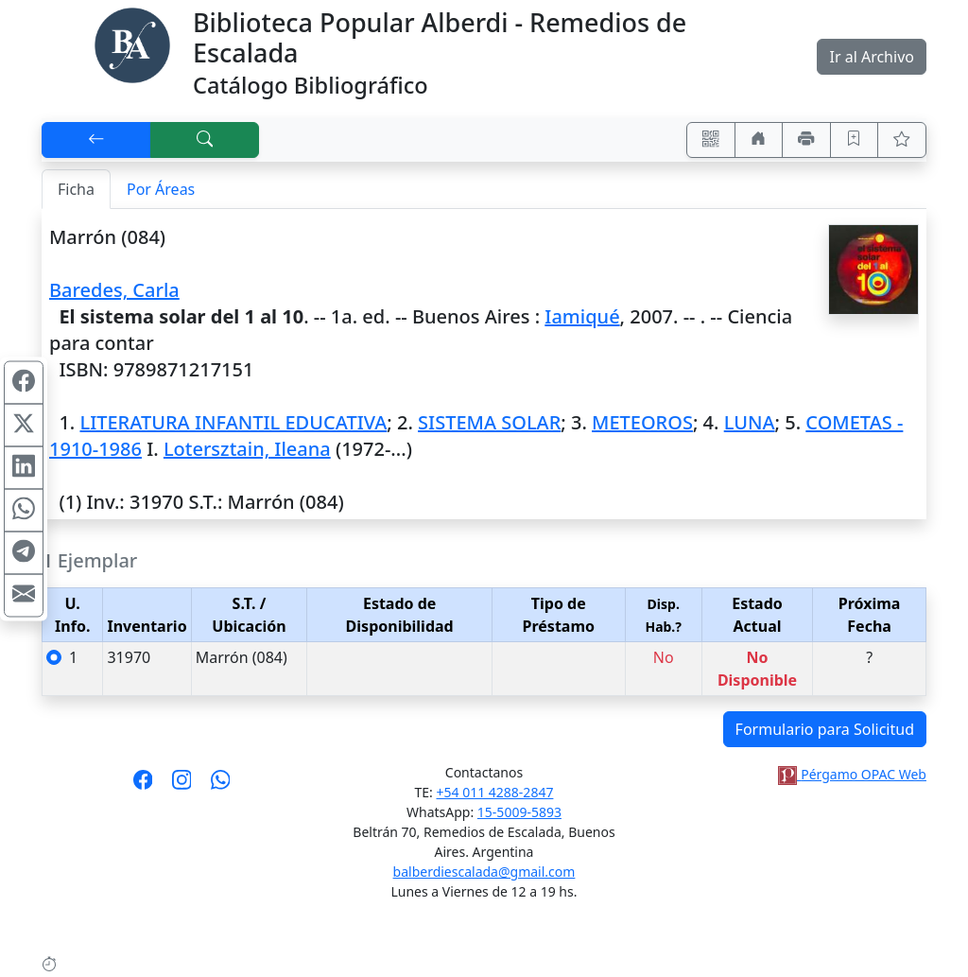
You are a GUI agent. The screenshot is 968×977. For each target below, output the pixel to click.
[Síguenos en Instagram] (182, 786)
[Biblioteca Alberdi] (132, 43)
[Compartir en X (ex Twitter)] (23, 424)
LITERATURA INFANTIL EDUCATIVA (233, 422)
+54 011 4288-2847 (495, 792)
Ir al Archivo (871, 56)
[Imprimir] (806, 140)
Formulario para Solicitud (824, 729)
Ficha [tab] (76, 189)
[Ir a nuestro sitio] (759, 140)
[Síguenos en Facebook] (143, 786)
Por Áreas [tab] (161, 189)
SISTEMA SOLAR (489, 422)
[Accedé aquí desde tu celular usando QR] (710, 140)
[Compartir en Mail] (23, 595)
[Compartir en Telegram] (23, 552)
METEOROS (642, 422)
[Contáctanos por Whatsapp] (220, 786)
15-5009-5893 (519, 812)
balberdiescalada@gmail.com (484, 872)
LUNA (749, 422)
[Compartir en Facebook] (23, 382)
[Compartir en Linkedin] (23, 467)
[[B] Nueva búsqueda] (205, 140)
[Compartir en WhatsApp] (23, 510)
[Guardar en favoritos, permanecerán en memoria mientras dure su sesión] (854, 140)
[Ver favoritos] (901, 140)
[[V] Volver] (96, 140)
